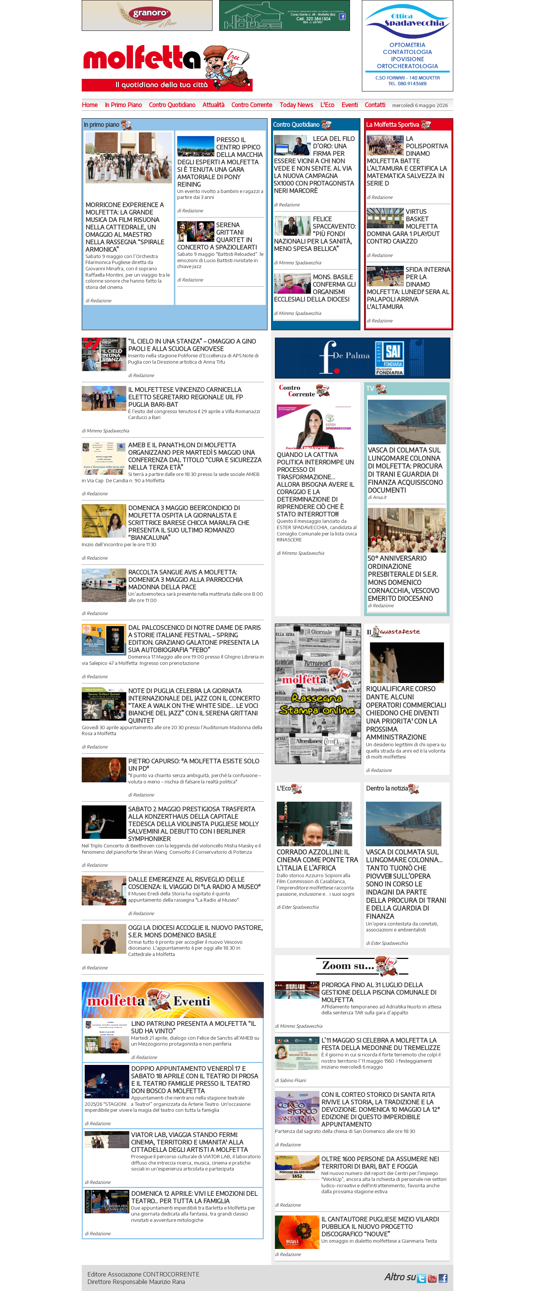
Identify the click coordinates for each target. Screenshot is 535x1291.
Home (90, 105)
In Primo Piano (123, 105)
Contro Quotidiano (172, 105)
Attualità (213, 105)
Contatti (375, 105)
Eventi (349, 105)
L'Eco (327, 105)
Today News (296, 105)
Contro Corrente (251, 105)
